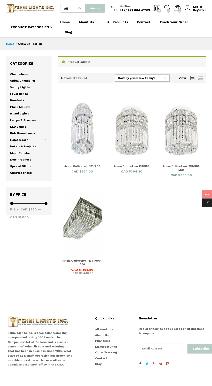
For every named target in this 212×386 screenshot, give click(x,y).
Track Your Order (173, 22)
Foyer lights (19, 93)
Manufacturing (106, 346)
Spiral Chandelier (22, 80)
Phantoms (102, 340)
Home (65, 22)
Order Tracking (106, 352)
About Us (102, 335)
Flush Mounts (20, 107)
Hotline (125, 6)
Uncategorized (21, 172)
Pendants (17, 100)
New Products (20, 159)
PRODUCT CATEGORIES (30, 27)
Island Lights (19, 113)
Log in (193, 7)
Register (199, 10)
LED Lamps (18, 126)
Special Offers (20, 166)
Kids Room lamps (22, 133)
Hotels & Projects (23, 146)
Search (95, 8)
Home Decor (19, 139)
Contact (144, 22)
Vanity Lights (20, 87)
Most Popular (20, 153)
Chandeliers (19, 74)
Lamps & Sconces (23, 120)
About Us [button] (86, 22)
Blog (68, 32)
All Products (117, 22)
